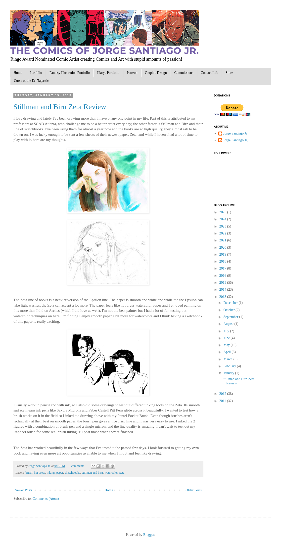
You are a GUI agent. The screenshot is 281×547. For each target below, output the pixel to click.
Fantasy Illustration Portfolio (69, 73)
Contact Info (209, 73)
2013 (223, 297)
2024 (223, 219)
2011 (223, 401)
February (230, 366)
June (227, 338)
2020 (223, 247)
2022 (223, 233)
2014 (223, 289)
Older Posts (194, 490)
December (230, 303)
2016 (223, 275)
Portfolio (36, 73)
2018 (223, 261)
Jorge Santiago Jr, (39, 466)
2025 (223, 212)
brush (28, 472)
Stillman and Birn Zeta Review (59, 106)
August (228, 324)
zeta (121, 472)
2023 (223, 226)
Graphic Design (156, 73)
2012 (223, 394)
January (229, 373)
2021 (223, 240)
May (227, 345)
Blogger (148, 535)
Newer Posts (23, 490)
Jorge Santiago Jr (235, 133)
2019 (223, 254)
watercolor (111, 472)
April (227, 352)
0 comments (76, 466)
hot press (39, 472)
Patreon (132, 73)
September (231, 317)
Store (229, 73)
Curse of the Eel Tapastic (31, 81)
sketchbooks (72, 472)
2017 (223, 268)
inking (51, 472)
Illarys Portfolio (108, 73)
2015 (223, 282)
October (229, 310)
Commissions (183, 73)
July (226, 331)
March (228, 359)
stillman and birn (92, 472)
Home (18, 73)
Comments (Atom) (46, 499)
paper (59, 472)
